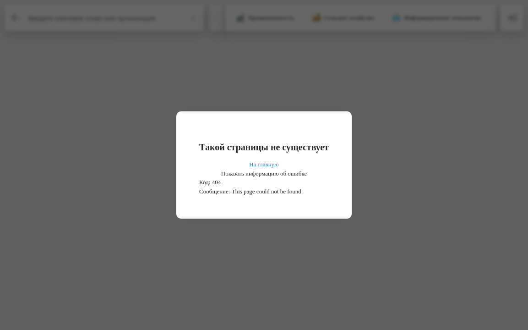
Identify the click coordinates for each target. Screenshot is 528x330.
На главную (264, 164)
